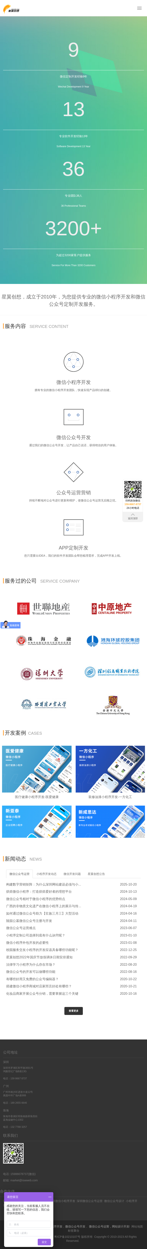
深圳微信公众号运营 (90, 1201)
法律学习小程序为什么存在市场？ (30, 964)
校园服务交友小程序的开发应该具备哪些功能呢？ (42, 950)
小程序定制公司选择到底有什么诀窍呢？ (35, 935)
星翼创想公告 (96, 874)
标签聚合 (73, 1230)
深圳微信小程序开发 (62, 1201)
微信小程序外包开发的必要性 (27, 942)
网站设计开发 (120, 1226)
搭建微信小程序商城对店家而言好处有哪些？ (39, 986)
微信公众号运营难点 (21, 928)
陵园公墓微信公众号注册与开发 (29, 921)
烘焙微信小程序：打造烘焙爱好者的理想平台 (39, 891)
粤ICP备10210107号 (67, 1236)
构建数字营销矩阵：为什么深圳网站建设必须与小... (43, 884)
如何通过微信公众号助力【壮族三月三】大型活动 (42, 913)
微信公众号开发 (75, 1226)
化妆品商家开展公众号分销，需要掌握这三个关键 (42, 993)
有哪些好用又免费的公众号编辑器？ (32, 979)
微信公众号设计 (114, 1201)
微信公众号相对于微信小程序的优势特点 (35, 899)
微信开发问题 (72, 874)
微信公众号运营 (19, 874)
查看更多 (74, 1010)
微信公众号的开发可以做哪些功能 (30, 971)
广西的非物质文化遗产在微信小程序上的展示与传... (43, 906)
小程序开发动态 (46, 874)
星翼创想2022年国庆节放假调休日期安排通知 (39, 957)
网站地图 (137, 1226)
